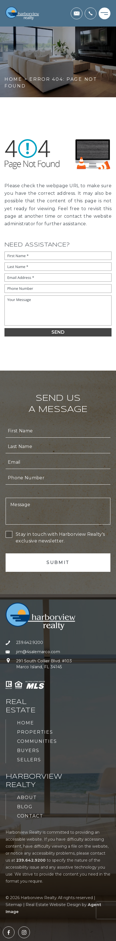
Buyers (28, 750)
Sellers (29, 759)
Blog (25, 806)
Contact (30, 816)
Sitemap (14, 904)
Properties (35, 732)
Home (25, 723)
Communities (37, 741)
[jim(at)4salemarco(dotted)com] (76, 13)
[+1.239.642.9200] (90, 13)
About (27, 797)
